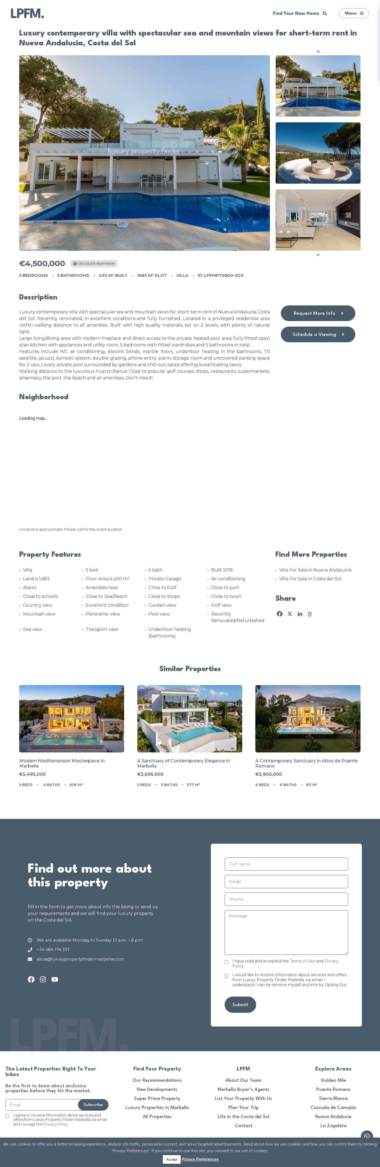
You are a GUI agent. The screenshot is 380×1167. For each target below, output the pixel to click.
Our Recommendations (157, 1080)
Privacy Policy (55, 1124)
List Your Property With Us (243, 1098)
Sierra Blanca (333, 1098)
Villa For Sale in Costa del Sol (310, 578)
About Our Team (243, 1080)
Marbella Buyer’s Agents (243, 1089)
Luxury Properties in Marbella (157, 1107)
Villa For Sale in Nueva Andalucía (315, 570)
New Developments (157, 1089)
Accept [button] (171, 1159)
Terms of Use (302, 961)
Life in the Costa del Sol (243, 1116)
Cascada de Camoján (333, 1107)
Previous (318, 51)
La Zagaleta (333, 1126)
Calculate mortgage (94, 264)
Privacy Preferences (200, 1159)
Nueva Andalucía (333, 1116)
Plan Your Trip (243, 1107)
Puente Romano (333, 1089)
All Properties (157, 1116)
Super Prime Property (157, 1098)
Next (318, 255)
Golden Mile (333, 1080)
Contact (243, 1126)
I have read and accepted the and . (285, 964)
